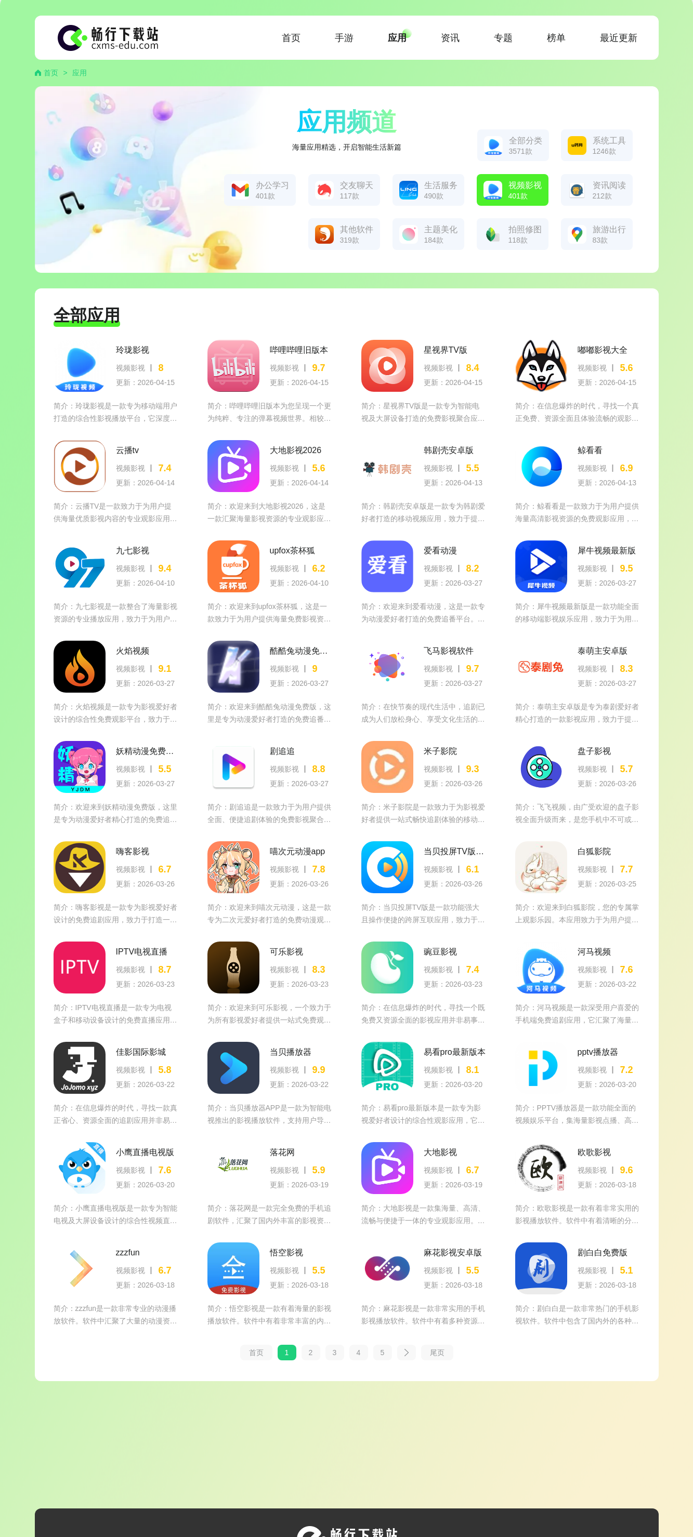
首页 (291, 38)
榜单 (556, 38)
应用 (397, 38)
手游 (344, 38)
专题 (503, 38)
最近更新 (618, 38)
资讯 (450, 38)
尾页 (437, 1352)
